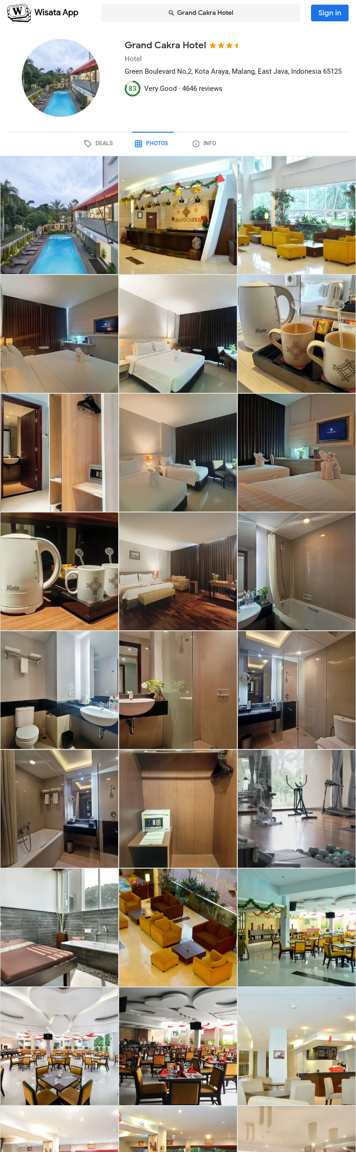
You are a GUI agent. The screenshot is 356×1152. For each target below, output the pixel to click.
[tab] (125, 144)
